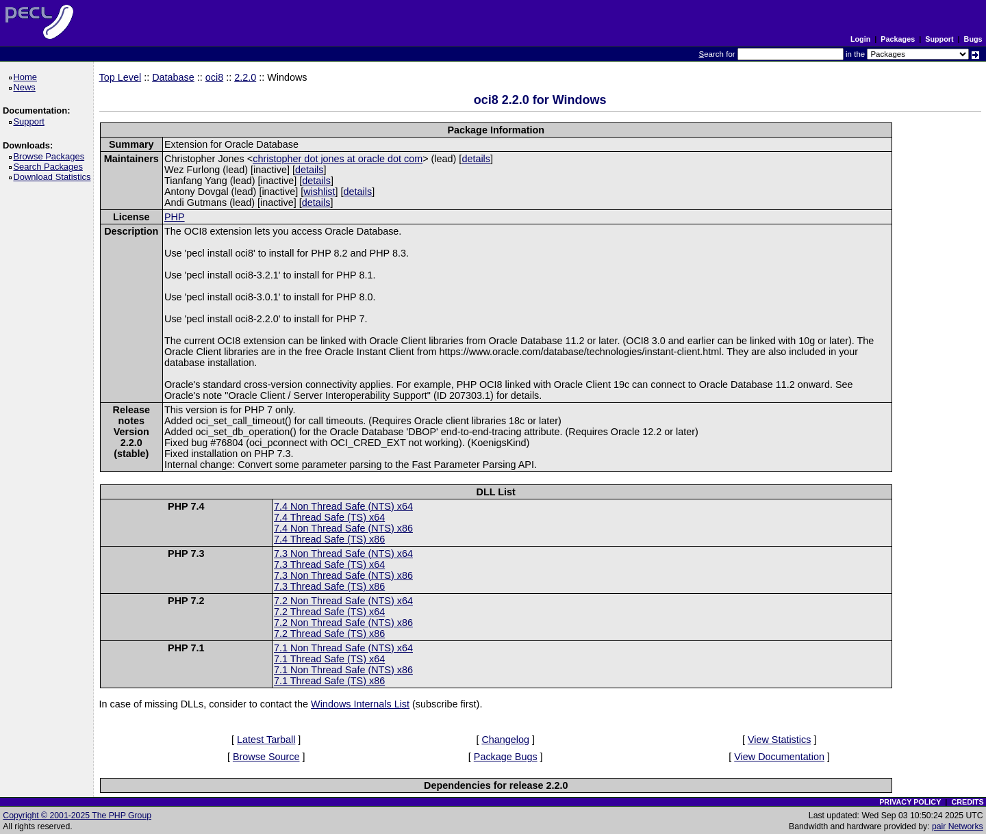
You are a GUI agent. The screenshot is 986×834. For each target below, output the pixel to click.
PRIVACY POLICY (910, 802)
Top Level (120, 77)
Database (173, 77)
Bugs (973, 39)
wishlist (319, 191)
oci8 (214, 77)
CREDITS (967, 802)
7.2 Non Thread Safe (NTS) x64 (343, 600)
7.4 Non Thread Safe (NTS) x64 (343, 506)
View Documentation (779, 756)
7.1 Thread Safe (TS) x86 (329, 680)
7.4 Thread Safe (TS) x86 (329, 539)
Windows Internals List (360, 704)
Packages (898, 39)
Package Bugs (506, 756)
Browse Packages (51, 156)
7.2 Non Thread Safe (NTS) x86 (343, 622)
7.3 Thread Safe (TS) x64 (329, 564)
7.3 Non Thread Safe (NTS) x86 (343, 575)
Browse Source (266, 756)
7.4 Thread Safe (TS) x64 (329, 517)
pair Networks (957, 826)
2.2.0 (245, 77)
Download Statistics (54, 177)
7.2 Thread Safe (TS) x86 (329, 633)
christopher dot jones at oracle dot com (337, 158)
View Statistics (779, 739)
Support (939, 39)
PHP (174, 216)
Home (27, 77)
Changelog (505, 739)
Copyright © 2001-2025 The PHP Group (77, 815)
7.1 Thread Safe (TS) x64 (329, 658)
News (26, 87)
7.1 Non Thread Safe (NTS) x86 (343, 669)
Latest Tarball (266, 739)
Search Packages (50, 166)
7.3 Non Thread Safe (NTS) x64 (343, 553)
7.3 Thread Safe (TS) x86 (329, 586)
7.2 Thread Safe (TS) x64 (329, 611)
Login (860, 39)
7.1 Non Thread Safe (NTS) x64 (343, 647)
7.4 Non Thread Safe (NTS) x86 (343, 528)
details (476, 158)
